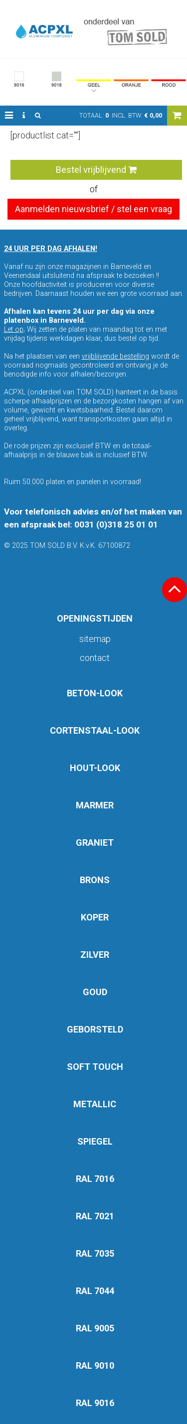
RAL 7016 (95, 1178)
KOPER (95, 917)
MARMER (95, 805)
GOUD (95, 992)
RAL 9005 (95, 1328)
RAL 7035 (95, 1253)
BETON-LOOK (95, 693)
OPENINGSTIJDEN (95, 618)
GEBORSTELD (95, 1029)
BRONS (95, 880)
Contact (95, 657)
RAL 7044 (95, 1291)
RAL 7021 (95, 1216)
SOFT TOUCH (95, 1066)
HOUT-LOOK (95, 768)
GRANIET (95, 842)
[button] (9, 116)
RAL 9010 (95, 1365)
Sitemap (95, 639)
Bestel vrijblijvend (96, 169)
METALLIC (94, 1104)
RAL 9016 (95, 1403)
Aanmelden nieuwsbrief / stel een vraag (93, 209)
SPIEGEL (95, 1141)
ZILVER (94, 954)
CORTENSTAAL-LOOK (95, 730)
